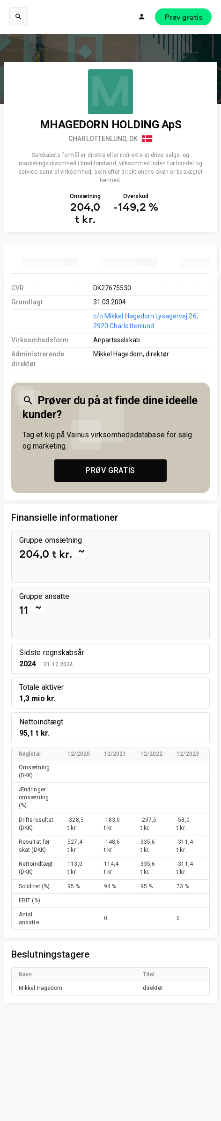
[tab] (50, 262)
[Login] (142, 16)
